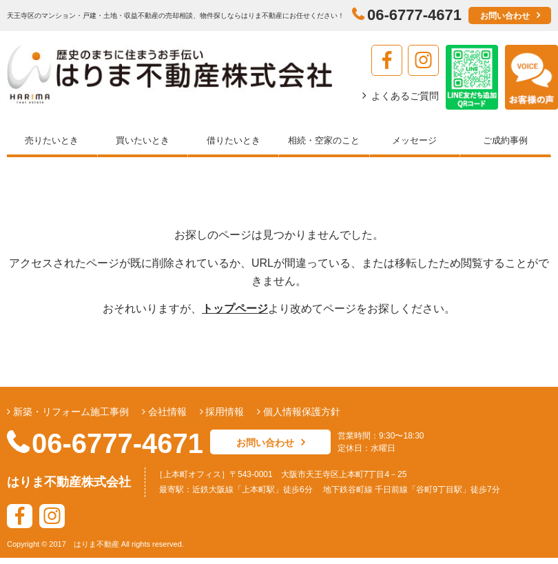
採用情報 (224, 411)
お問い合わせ (505, 16)
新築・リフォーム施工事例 (69, 411)
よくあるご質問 (405, 95)
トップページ (235, 308)
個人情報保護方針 (300, 411)
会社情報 (166, 411)
